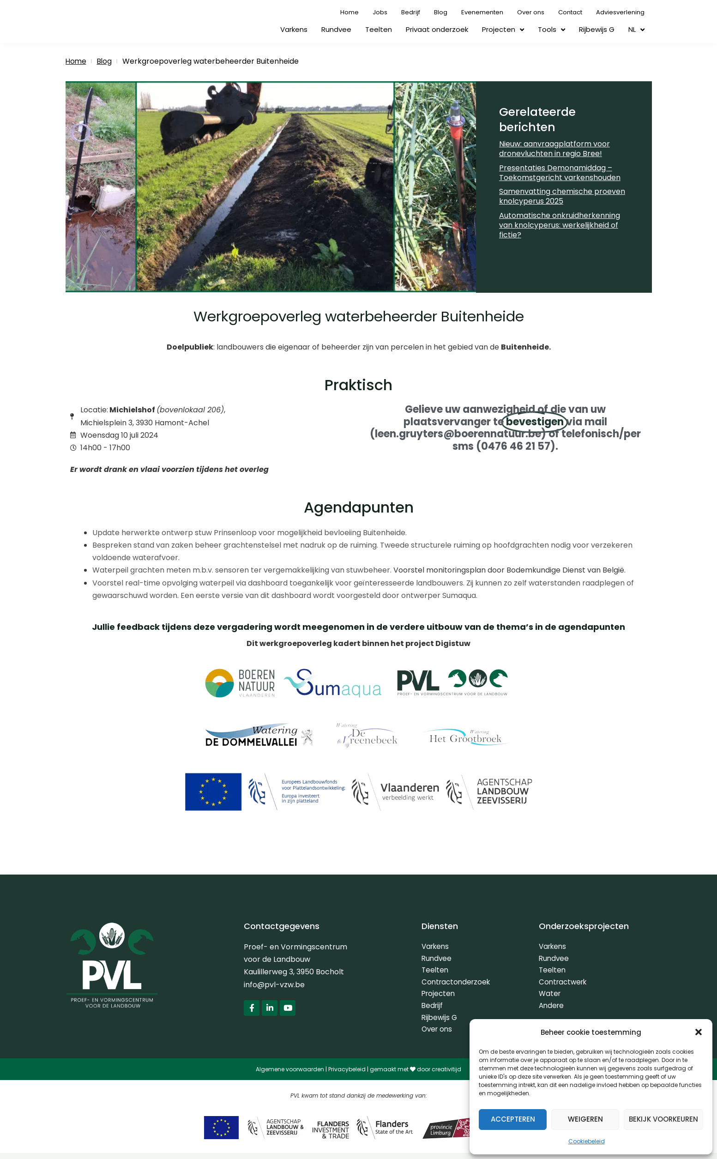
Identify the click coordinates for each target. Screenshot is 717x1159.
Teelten (378, 29)
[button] (698, 1032)
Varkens (293, 29)
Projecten (503, 30)
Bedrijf (410, 12)
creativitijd (446, 1075)
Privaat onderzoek (437, 29)
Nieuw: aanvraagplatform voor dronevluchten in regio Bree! (554, 149)
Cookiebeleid (586, 1141)
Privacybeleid (347, 1075)
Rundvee (336, 29)
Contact (570, 12)
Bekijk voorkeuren (663, 1119)
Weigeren (585, 1119)
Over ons (530, 12)
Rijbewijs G (597, 29)
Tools (551, 30)
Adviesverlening (620, 12)
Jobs (380, 12)
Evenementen (482, 12)
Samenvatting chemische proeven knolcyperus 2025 (562, 196)
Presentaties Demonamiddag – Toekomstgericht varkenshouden (560, 173)
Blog (440, 12)
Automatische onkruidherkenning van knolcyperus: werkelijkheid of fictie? (559, 225)
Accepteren (513, 1119)
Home (349, 12)
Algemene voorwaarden (290, 1075)
